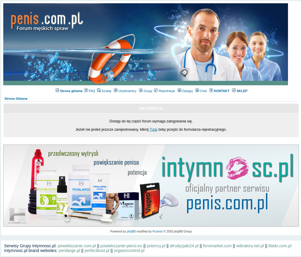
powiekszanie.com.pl (77, 245)
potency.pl (156, 245)
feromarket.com (217, 245)
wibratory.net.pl (250, 245)
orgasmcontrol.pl (129, 250)
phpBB (131, 231)
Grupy (145, 91)
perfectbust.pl (97, 250)
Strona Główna (15, 98)
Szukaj (104, 91)
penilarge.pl (69, 250)
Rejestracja (164, 91)
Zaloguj (185, 91)
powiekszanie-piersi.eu (122, 245)
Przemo (158, 231)
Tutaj (153, 129)
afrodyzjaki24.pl (184, 245)
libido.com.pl (280, 245)
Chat (201, 91)
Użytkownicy (125, 91)
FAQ (89, 91)
